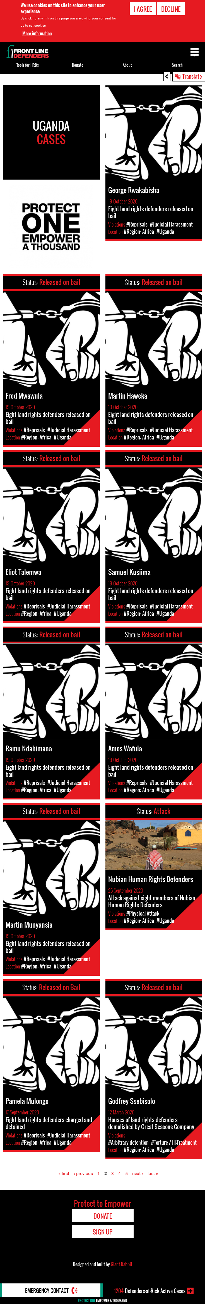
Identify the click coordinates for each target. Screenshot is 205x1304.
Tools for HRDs (27, 65)
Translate (192, 76)
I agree (143, 8)
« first (63, 1173)
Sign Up (102, 1231)
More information (37, 33)
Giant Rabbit (121, 1264)
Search (177, 65)
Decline (170, 8)
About (127, 65)
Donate (77, 65)
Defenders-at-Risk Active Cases (149, 1291)
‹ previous (83, 1173)
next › (137, 1173)
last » (153, 1173)
